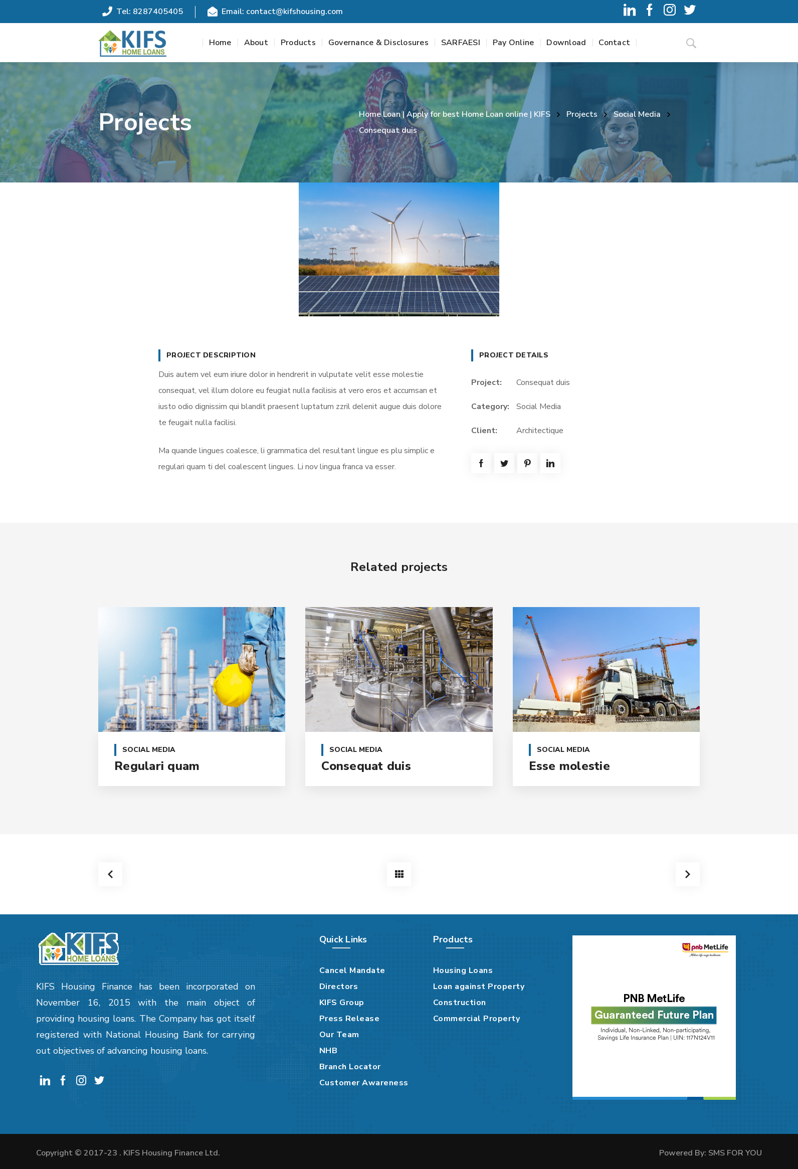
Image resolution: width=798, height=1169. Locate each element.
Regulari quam (157, 766)
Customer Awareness (364, 1082)
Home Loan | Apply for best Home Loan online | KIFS (454, 114)
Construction (459, 1002)
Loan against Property (479, 986)
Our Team (339, 1034)
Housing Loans (463, 970)
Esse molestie (569, 766)
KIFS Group (341, 1002)
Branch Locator (350, 1066)
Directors (338, 986)
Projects (581, 114)
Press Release (349, 1018)
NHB (328, 1050)
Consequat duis (366, 766)
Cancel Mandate (352, 970)
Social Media (637, 114)
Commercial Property (476, 1018)
